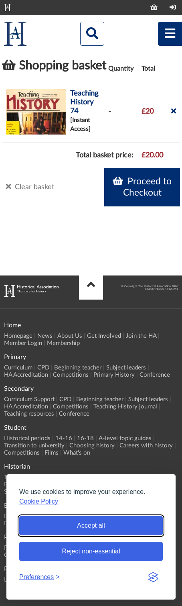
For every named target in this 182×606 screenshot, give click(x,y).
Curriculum (18, 368)
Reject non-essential (91, 551)
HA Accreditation (26, 375)
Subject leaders (126, 368)
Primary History (114, 375)
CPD (43, 368)
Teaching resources (29, 414)
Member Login (23, 343)
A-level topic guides (125, 438)
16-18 (85, 438)
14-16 (63, 438)
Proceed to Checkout (142, 186)
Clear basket (30, 187)
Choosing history (92, 446)
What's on (76, 453)
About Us (69, 336)
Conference (155, 375)
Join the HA (141, 336)
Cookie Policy (38, 501)
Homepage (18, 336)
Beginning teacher (77, 368)
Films (51, 453)
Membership (63, 343)
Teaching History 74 (84, 102)
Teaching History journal (125, 407)
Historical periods (27, 438)
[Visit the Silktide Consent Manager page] (153, 577)
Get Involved (104, 336)
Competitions (71, 375)
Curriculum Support (29, 399)
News (45, 336)
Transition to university (34, 446)
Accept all (91, 525)
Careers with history (146, 446)
